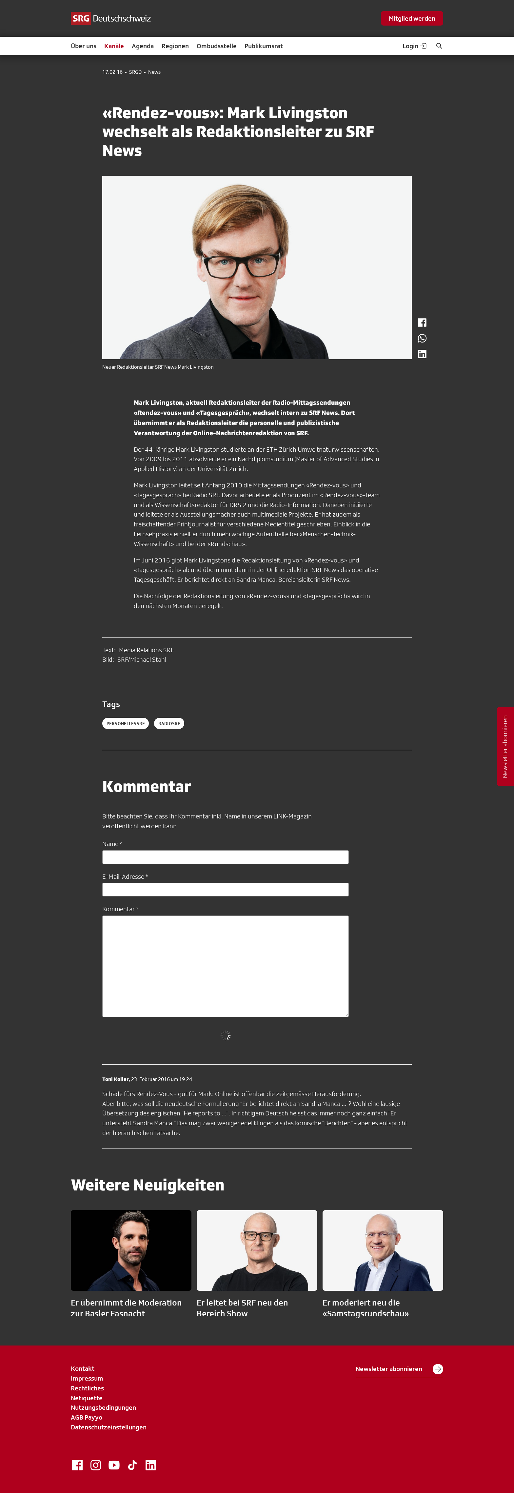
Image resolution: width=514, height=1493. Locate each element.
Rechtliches (87, 1388)
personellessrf (126, 723)
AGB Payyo (86, 1417)
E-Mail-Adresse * (125, 876)
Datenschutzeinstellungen (109, 1427)
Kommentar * (120, 909)
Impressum (87, 1378)
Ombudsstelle (217, 45)
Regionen (175, 45)
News (154, 72)
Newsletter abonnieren (399, 1369)
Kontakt (82, 1368)
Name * (112, 843)
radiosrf (169, 723)
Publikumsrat (264, 45)
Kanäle (114, 45)
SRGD (135, 72)
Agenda (143, 45)
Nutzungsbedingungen (103, 1407)
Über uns (83, 45)
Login (415, 46)
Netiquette (87, 1398)
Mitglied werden (412, 18)
